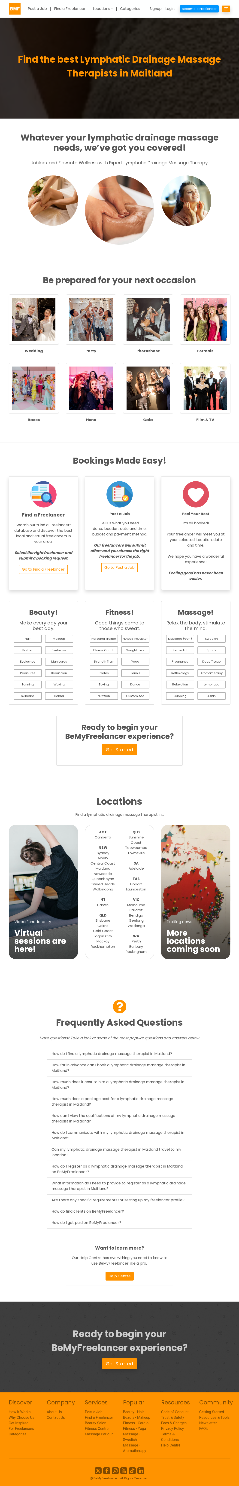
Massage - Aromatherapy (134, 1448)
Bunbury (136, 946)
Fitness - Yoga (134, 1428)
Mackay (103, 941)
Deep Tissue (211, 661)
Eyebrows (59, 650)
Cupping (180, 696)
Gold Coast (103, 930)
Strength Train (104, 661)
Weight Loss (135, 650)
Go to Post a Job (119, 567)
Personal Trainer (103, 638)
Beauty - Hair (133, 1412)
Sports (211, 650)
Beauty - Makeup (136, 1417)
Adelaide (136, 868)
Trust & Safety (172, 1417)
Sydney (103, 852)
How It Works (20, 1412)
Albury (103, 858)
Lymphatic (211, 684)
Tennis (135, 673)
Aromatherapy (211, 673)
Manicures (59, 661)
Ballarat (136, 910)
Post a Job (37, 9)
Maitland (103, 868)
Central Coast (103, 863)
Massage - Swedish (131, 1437)
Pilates (104, 673)
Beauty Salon (95, 1423)
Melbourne (136, 904)
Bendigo (136, 915)
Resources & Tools (214, 1417)
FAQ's (203, 1428)
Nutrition (104, 696)
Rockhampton (103, 946)
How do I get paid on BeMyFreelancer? (86, 1222)
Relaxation (180, 684)
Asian (211, 696)
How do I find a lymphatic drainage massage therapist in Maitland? (111, 1053)
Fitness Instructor (135, 638)
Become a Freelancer (199, 8)
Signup (156, 8)
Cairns (102, 925)
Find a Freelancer (70, 9)
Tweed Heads (103, 884)
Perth (136, 941)
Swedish (211, 638)
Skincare (27, 696)
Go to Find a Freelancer (43, 569)
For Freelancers (21, 1428)
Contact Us (56, 1417)
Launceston (136, 889)
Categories (130, 9)
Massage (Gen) (180, 638)
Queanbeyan (103, 878)
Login (170, 8)
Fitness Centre (97, 1428)
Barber (27, 650)
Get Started (119, 749)
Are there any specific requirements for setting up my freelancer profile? (118, 1200)
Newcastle (103, 873)
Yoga (135, 661)
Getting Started (211, 1412)
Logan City (103, 936)
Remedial (180, 650)
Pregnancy (180, 661)
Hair (28, 638)
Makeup (59, 638)
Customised (135, 696)
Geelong (136, 920)
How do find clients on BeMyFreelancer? (87, 1211)
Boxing (104, 684)
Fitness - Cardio (136, 1423)
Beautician (59, 673)
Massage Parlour (99, 1434)
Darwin (103, 904)
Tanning (28, 684)
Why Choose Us (21, 1417)
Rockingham (136, 951)
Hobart (136, 884)
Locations (101, 9)
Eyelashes (27, 661)
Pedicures (27, 673)
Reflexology (180, 673)
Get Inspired (19, 1423)
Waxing (59, 684)
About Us (54, 1412)
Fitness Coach (103, 650)
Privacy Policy (172, 1428)
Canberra (103, 837)
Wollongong (103, 889)
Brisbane (103, 920)
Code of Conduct (175, 1412)
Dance (135, 684)
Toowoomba (136, 847)
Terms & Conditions (170, 1437)
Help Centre (120, 1276)
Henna (59, 696)
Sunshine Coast (136, 840)
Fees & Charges (174, 1423)
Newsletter (208, 1423)
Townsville (136, 852)
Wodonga (136, 925)
